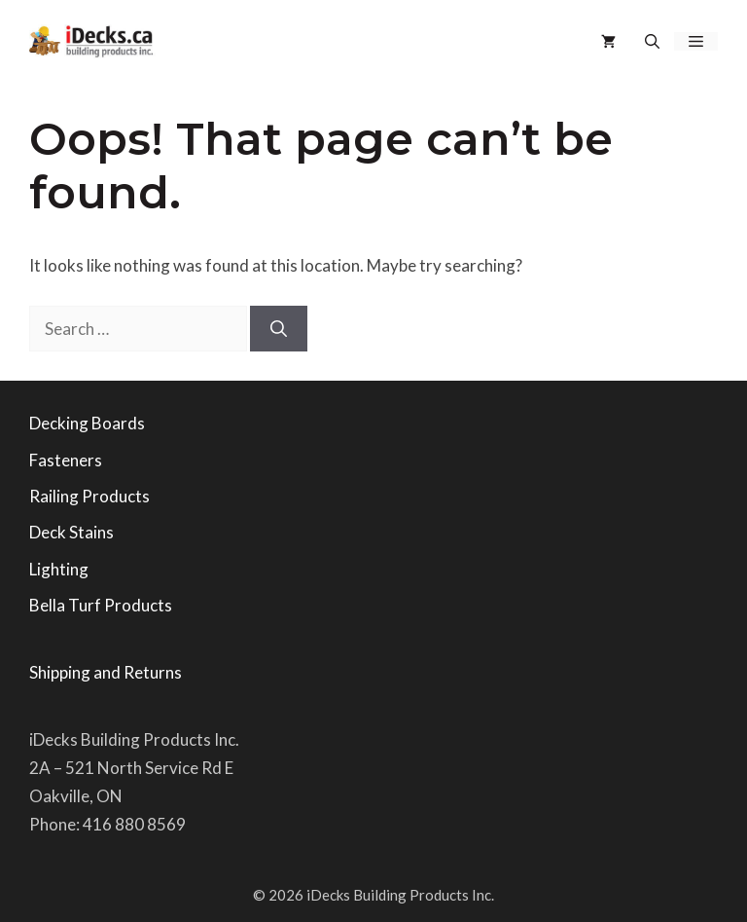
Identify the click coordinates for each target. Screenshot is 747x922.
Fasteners (65, 460)
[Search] (278, 329)
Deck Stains (71, 532)
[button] (652, 41)
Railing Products (89, 496)
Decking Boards (87, 423)
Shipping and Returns (105, 672)
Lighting (59, 569)
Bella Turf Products (100, 605)
